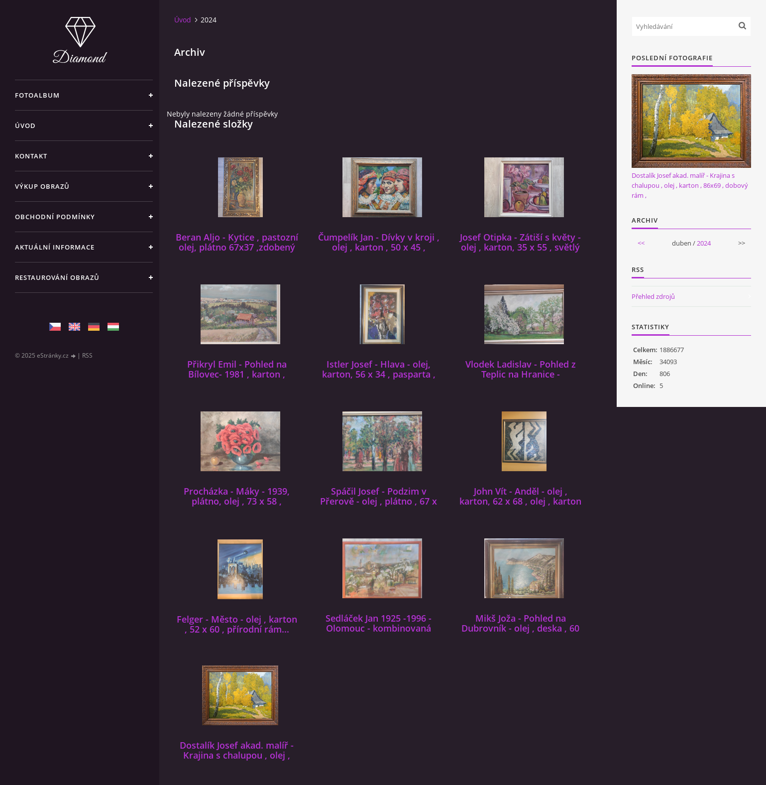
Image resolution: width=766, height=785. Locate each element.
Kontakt (31, 155)
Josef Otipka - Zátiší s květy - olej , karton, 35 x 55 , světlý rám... (520, 247)
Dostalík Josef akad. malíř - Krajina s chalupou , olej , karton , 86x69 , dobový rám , (236, 755)
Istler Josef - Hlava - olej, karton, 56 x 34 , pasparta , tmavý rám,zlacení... (379, 374)
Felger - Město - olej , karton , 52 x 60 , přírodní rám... (237, 624)
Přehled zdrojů (653, 296)
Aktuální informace (55, 247)
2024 (704, 243)
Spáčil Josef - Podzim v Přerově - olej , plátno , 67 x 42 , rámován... (378, 501)
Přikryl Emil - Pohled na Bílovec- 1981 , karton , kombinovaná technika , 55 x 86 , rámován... (237, 379)
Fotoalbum (37, 95)
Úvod (25, 125)
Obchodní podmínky (55, 216)
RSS (87, 355)
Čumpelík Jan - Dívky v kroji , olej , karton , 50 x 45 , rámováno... (378, 247)
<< (641, 243)
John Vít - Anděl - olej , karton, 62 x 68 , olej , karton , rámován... (520, 501)
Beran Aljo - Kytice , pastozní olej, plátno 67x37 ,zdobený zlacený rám (237, 247)
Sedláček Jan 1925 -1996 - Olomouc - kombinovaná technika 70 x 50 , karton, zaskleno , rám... (378, 633)
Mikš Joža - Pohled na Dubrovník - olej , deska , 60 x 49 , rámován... (520, 628)
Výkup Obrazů (42, 186)
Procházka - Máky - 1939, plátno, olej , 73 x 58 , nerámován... (237, 501)
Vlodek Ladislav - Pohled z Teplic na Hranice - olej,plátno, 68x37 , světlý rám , (520, 379)
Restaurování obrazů (57, 277)
